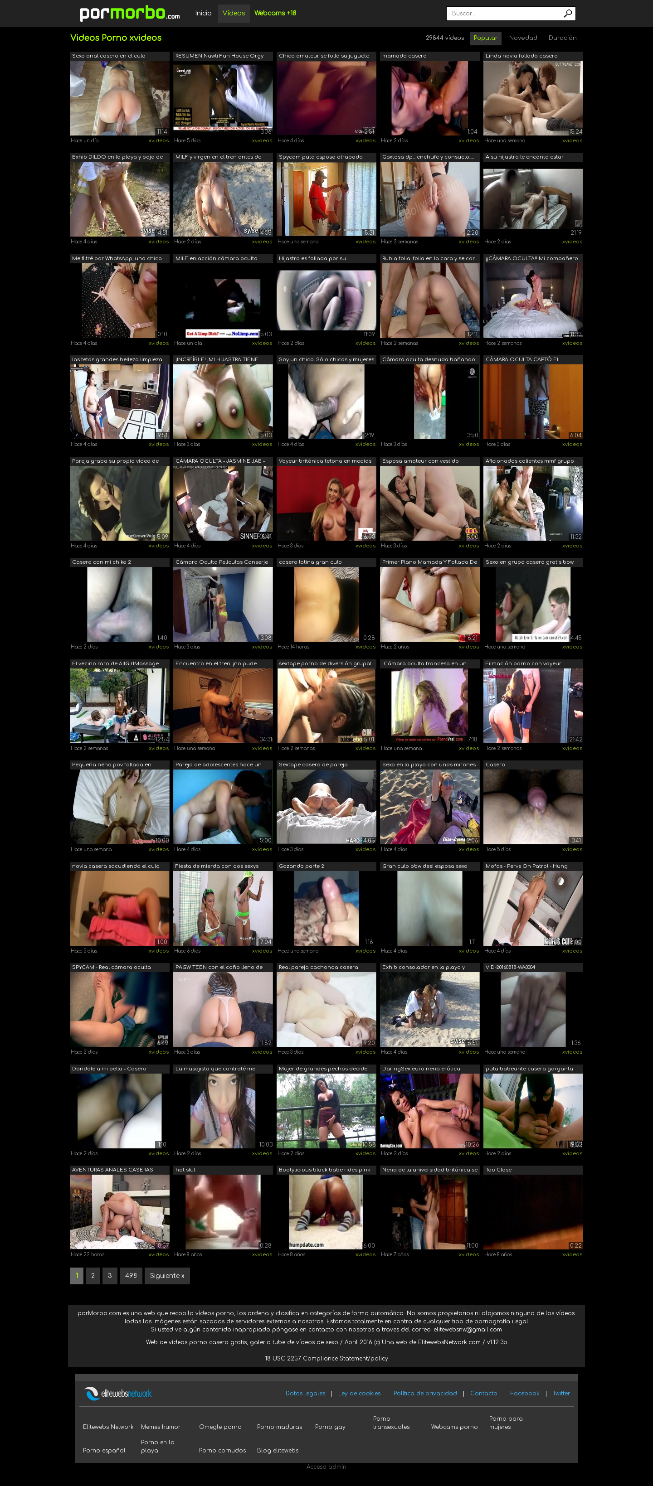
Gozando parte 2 (301, 866)
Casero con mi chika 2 (101, 562)
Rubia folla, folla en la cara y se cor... (429, 258)
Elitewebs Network (108, 1427)
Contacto (483, 1393)
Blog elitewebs (277, 1450)
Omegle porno (220, 1427)
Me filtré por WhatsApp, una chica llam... (117, 259)
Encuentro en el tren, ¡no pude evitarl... (216, 664)
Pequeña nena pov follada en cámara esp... (111, 766)
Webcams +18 (275, 13)
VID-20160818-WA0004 (511, 967)
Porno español (104, 1450)
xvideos (159, 141)
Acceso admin (326, 1467)
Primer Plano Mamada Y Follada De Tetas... (429, 563)
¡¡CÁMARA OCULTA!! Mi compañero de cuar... (532, 259)
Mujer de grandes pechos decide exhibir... (323, 1070)
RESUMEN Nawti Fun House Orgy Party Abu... (219, 57)
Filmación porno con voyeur (523, 664)
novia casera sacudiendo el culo (116, 866)
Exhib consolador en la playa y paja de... (423, 968)
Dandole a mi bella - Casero (109, 1069)
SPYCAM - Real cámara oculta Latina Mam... (111, 968)
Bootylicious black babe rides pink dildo (324, 1171)
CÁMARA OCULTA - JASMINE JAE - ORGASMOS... (220, 462)
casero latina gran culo (310, 562)
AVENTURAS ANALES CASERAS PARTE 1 (112, 1171)
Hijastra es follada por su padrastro (312, 259)
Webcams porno (454, 1427)
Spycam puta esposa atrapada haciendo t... (321, 158)
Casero (495, 765)
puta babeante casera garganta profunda (529, 1070)
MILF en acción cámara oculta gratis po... (216, 259)
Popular (486, 38)
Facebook (525, 1393)
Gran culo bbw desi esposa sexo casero (425, 867)
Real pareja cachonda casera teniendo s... (318, 968)
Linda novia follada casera (522, 56)
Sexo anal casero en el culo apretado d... (109, 57)
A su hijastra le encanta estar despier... (525, 158)
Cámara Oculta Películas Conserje (221, 562)
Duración (563, 38)
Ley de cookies (359, 1393)
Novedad (523, 38)
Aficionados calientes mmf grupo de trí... (530, 462)
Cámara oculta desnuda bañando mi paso (428, 360)
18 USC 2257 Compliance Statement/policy (326, 1358)
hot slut (185, 1170)
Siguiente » (167, 1276)
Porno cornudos (222, 1450)
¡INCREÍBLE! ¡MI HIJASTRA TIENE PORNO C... (216, 360)
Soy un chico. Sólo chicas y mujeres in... (326, 360)
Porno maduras (279, 1427)
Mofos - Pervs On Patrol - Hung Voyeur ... (527, 867)
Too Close (499, 1170)
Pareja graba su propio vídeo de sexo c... (115, 462)
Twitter (561, 1393)
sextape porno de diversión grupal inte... (325, 664)
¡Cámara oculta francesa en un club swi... (424, 664)
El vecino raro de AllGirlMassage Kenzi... (115, 664)
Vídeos (234, 13)
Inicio (203, 13)
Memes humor (160, 1427)
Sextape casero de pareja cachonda (313, 766)
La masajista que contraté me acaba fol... (215, 1070)
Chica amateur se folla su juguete (324, 56)
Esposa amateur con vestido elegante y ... (420, 462)
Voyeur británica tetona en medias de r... (325, 462)
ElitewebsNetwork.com (449, 1342)
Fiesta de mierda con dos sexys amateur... (216, 867)
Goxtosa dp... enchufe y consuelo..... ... (428, 158)
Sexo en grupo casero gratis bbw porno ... (530, 563)
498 (131, 1276)
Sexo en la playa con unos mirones (429, 765)
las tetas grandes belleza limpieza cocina (117, 360)
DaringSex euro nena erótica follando (421, 1070)
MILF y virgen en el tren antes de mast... (218, 158)
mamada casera (404, 56)
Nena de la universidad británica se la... (430, 1171)
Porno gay (330, 1427)
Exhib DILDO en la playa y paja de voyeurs (117, 158)
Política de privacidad (425, 1393)
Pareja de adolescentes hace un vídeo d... (218, 766)
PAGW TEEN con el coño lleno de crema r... (219, 968)
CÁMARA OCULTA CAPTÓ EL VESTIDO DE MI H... (523, 360)
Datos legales (305, 1393)
